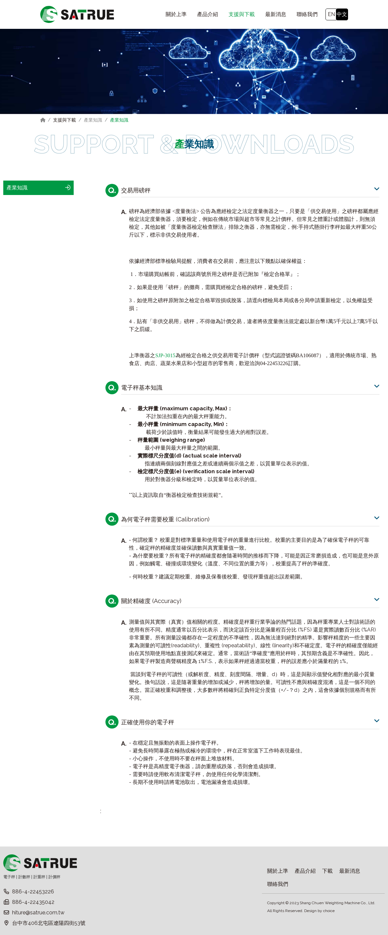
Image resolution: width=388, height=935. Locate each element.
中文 (342, 14)
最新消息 (349, 871)
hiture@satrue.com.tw (38, 912)
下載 (327, 871)
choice (329, 910)
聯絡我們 (277, 884)
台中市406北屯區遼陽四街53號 (48, 923)
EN (331, 14)
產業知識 (93, 120)
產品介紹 (305, 871)
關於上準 (277, 871)
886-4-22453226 (33, 891)
